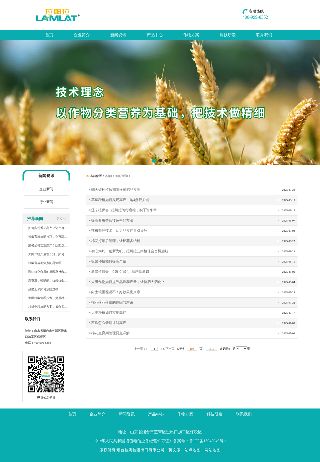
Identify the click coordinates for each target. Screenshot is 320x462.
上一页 (138, 348)
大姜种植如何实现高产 (108, 312)
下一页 (170, 348)
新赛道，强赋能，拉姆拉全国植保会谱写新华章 (59, 280)
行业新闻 (46, 202)
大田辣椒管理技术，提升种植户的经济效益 (56, 298)
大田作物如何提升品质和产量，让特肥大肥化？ (128, 282)
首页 (49, 35)
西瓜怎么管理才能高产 (108, 323)
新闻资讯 (118, 35)
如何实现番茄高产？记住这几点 (49, 228)
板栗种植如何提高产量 (108, 261)
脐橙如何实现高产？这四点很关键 (50, 245)
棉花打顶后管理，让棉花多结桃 (115, 241)
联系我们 (264, 35)
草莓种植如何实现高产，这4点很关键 (120, 200)
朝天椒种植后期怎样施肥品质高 (115, 190)
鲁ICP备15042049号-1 (208, 441)
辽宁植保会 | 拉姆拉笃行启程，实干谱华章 (124, 210)
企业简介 (82, 35)
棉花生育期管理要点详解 (110, 333)
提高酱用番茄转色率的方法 (112, 220)
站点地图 (192, 450)
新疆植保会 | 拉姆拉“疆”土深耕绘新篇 (120, 272)
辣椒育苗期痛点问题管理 (44, 263)
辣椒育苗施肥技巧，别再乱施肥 (49, 236)
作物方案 (191, 35)
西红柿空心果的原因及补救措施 (49, 272)
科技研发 (228, 35)
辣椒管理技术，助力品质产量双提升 (119, 230)
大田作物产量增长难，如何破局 (49, 254)
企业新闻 (46, 189)
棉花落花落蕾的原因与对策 (112, 302)
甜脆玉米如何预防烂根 (43, 289)
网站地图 (212, 450)
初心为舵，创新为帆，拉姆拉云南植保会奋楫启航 (129, 251)
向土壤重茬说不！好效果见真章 (115, 292)
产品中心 (155, 35)
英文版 (174, 450)
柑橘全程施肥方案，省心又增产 (49, 306)
